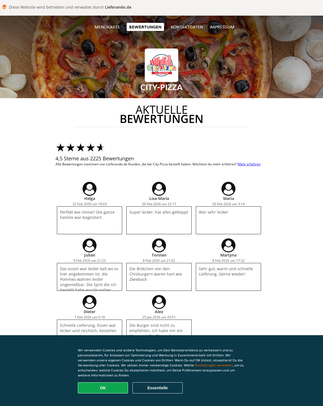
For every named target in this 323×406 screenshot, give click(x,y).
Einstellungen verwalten (214, 365)
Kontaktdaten (187, 27)
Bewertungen (145, 27)
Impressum (222, 27)
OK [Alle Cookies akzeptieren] (103, 388)
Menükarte (107, 27)
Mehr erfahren (249, 164)
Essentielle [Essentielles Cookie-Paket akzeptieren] (157, 388)
